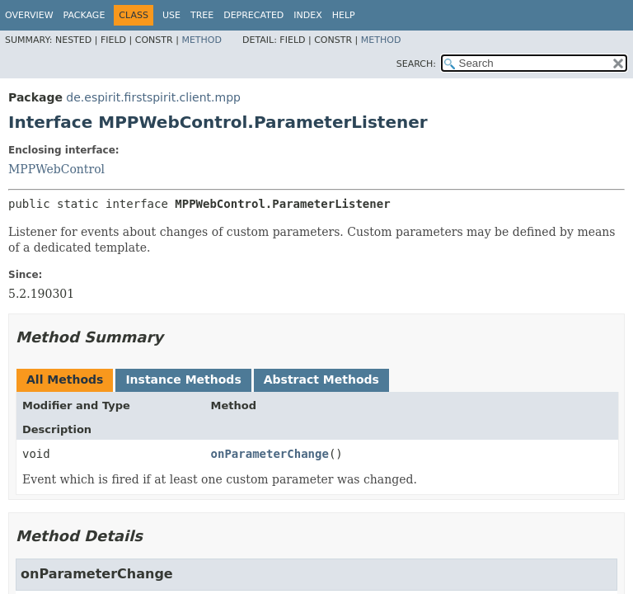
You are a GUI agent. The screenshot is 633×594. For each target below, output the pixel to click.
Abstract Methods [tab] (321, 379)
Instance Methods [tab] (183, 379)
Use (171, 15)
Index (307, 15)
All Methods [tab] (64, 379)
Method (201, 40)
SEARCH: (416, 64)
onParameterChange (270, 453)
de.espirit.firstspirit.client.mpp (153, 97)
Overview (29, 15)
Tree (201, 15)
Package (84, 15)
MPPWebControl (56, 169)
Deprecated (253, 15)
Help (343, 15)
